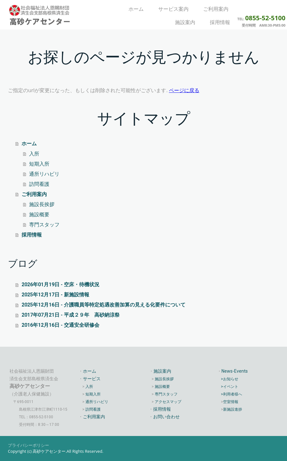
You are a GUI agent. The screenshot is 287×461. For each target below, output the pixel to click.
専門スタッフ (44, 225)
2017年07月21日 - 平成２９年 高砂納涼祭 (71, 315)
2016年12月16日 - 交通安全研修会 (60, 325)
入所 (34, 154)
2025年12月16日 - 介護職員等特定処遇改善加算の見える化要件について (103, 305)
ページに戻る (184, 90)
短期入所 (39, 164)
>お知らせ (229, 379)
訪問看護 (39, 184)
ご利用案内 (215, 9)
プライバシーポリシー (28, 445)
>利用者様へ (231, 394)
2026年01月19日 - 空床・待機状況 (60, 284)
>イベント (229, 386)
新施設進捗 (232, 409)
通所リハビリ (44, 174)
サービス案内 (173, 9)
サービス (92, 378)
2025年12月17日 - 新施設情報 (55, 295)
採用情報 (220, 22)
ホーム (136, 9)
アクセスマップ (168, 402)
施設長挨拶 (41, 204)
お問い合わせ (166, 416)
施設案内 (185, 22)
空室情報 (230, 402)
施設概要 (39, 215)
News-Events (234, 371)
